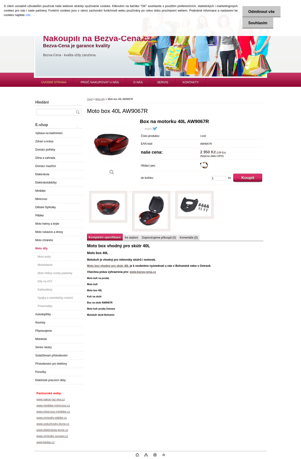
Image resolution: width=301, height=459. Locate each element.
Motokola (41, 339)
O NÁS (138, 82)
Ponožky (40, 372)
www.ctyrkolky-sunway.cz (52, 436)
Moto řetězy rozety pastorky (55, 273)
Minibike (40, 190)
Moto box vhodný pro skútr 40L (108, 265)
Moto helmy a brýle (47, 223)
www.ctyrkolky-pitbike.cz (51, 417)
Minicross (41, 199)
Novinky (40, 322)
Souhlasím (257, 23)
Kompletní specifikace (105, 237)
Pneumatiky (45, 306)
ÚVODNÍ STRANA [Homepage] (53, 82)
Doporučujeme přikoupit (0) (159, 237)
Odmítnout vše (261, 12)
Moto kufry (44, 256)
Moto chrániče (44, 240)
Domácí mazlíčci (45, 166)
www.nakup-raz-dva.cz (50, 399)
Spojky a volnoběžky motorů (55, 297)
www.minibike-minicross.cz (53, 405)
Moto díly (41, 248)
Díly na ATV (45, 281)
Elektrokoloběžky (46, 182)
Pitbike (39, 215)
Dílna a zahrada (45, 158)
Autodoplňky (43, 314)
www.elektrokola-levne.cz (52, 430)
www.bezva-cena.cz (143, 272)
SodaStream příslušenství (51, 355)
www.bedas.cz (45, 442)
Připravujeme (43, 330)
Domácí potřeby (45, 149)
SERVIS (162, 82)
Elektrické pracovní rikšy (50, 380)
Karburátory (45, 289)
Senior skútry (43, 347)
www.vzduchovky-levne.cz (52, 424)
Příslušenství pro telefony (51, 363)
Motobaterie (45, 265)
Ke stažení (131, 237)
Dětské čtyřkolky (45, 207)
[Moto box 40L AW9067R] (111, 148)
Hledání (42, 102)
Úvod (89, 99)
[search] (77, 112)
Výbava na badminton (49, 133)
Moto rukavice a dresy (49, 232)
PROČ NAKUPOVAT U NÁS (100, 82)
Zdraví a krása (44, 141)
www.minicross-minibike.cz (53, 411)
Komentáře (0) (189, 237)
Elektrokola (42, 174)
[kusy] (218, 178)
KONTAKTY (190, 82)
